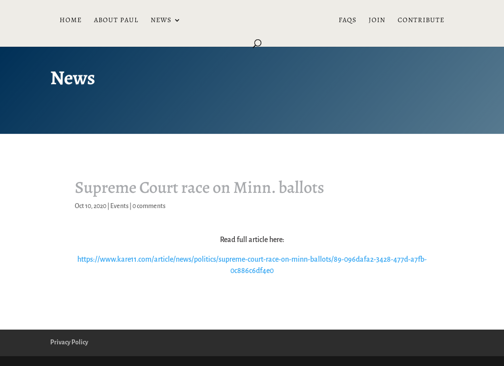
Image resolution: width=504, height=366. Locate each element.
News (161, 21)
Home (71, 21)
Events (119, 206)
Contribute (421, 21)
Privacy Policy (69, 342)
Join (377, 21)
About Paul (116, 21)
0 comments (148, 206)
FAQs (347, 21)
